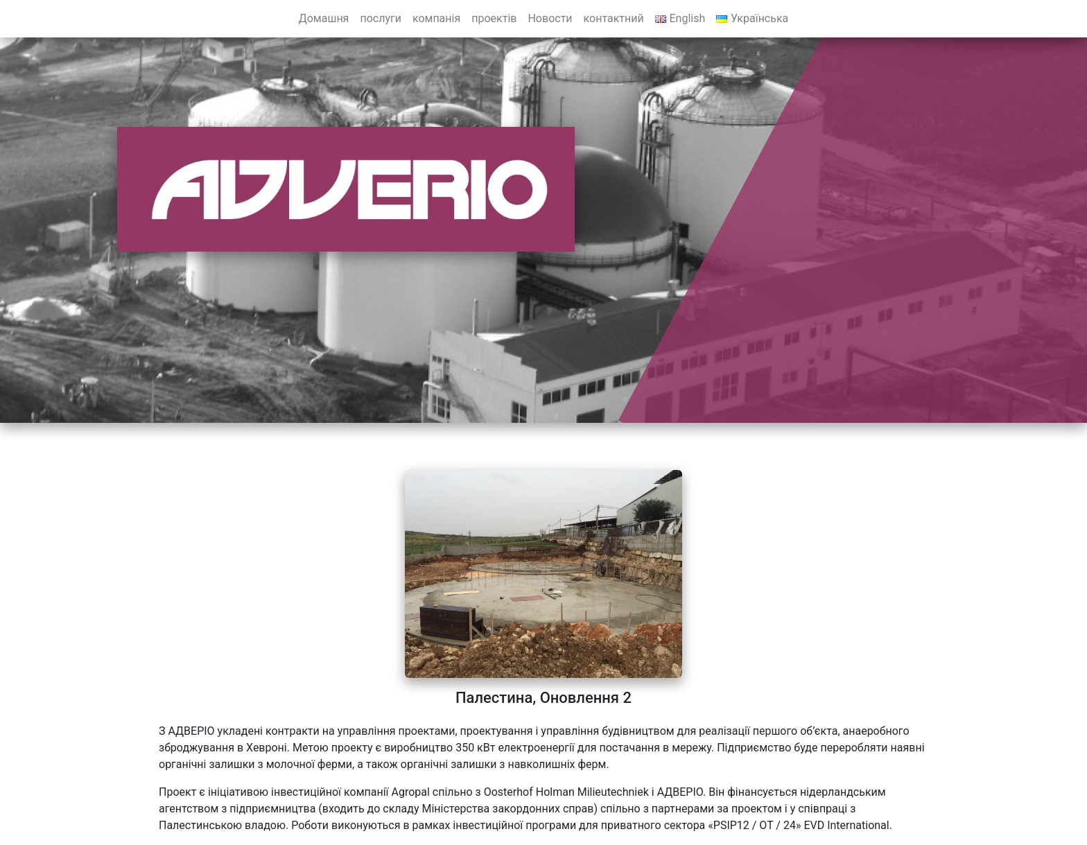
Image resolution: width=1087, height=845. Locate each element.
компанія (436, 18)
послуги (380, 18)
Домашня (324, 18)
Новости (550, 18)
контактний (614, 18)
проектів (493, 18)
